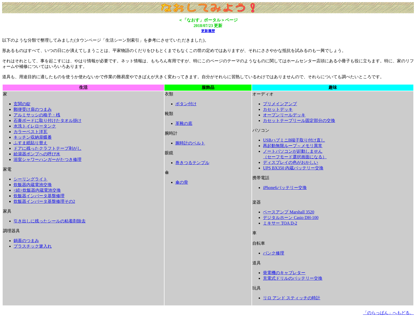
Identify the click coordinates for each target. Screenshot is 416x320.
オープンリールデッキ (284, 115)
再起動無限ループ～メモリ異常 (292, 145)
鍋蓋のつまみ (26, 240)
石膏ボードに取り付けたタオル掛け (47, 120)
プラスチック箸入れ (33, 246)
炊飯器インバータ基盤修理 (39, 196)
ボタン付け (186, 104)
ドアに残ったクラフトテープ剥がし (47, 148)
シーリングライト (30, 179)
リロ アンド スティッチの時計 (291, 298)
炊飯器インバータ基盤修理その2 (44, 201)
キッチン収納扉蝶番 (33, 137)
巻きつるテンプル (192, 162)
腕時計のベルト (190, 143)
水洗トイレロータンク (35, 126)
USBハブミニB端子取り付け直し (294, 140)
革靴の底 (183, 123)
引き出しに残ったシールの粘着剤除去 (50, 221)
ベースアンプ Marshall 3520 (288, 212)
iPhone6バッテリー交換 (284, 187)
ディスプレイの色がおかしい (290, 162)
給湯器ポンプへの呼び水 (37, 154)
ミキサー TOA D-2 (280, 223)
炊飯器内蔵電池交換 (33, 184)
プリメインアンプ (280, 104)
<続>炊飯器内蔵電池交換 (37, 190)
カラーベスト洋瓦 (30, 131)
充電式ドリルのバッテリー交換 (292, 278)
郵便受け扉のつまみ (33, 109)
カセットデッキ (278, 109)
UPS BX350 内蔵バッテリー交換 (293, 168)
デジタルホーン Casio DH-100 (290, 217)
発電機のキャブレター (284, 272)
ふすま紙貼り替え (30, 143)
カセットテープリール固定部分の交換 (299, 120)
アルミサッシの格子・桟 (37, 115)
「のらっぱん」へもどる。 (388, 312)
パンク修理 (273, 253)
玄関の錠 (22, 104)
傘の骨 (181, 182)
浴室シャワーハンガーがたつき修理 (47, 159)
